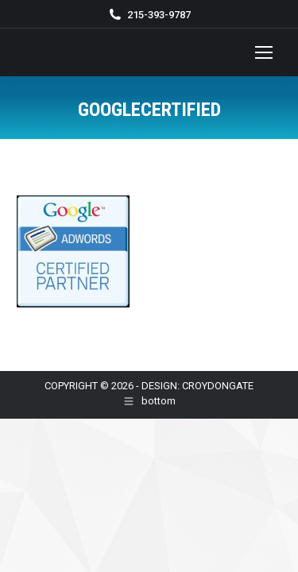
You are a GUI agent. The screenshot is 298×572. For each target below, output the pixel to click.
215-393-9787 (159, 15)
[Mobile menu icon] (263, 52)
